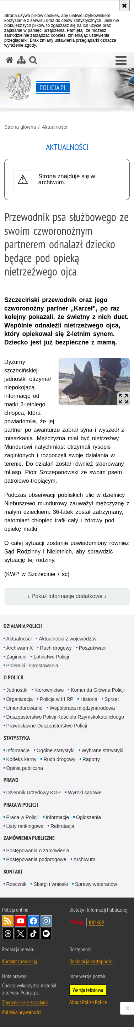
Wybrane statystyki (102, 750)
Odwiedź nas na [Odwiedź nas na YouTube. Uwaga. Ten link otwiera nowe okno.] (20, 921)
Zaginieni (16, 657)
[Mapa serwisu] (21, 60)
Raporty (91, 759)
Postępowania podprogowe (36, 859)
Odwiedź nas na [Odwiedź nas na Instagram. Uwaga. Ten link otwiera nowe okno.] (46, 921)
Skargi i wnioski (50, 884)
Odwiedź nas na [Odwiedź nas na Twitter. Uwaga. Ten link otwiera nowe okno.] (20, 933)
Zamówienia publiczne (29, 838)
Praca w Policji (21, 804)
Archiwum (84, 859)
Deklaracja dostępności (91, 961)
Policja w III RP (56, 699)
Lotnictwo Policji (51, 657)
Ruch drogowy (56, 648)
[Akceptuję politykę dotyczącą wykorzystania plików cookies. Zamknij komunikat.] (124, 5)
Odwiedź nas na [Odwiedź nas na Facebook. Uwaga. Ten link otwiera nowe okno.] (33, 921)
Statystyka (17, 738)
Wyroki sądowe (85, 792)
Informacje (18, 750)
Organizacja (19, 699)
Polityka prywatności (21, 1012)
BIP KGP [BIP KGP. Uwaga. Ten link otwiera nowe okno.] (96, 922)
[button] (121, 60)
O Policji (13, 677)
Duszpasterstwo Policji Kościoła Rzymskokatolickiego (65, 717)
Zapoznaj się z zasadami (25, 1002)
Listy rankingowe (24, 826)
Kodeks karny (21, 759)
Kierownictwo (49, 690)
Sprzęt (111, 699)
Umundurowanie (24, 708)
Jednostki (16, 690)
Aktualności (54, 127)
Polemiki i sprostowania (32, 665)
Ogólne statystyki (56, 750)
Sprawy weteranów (96, 884)
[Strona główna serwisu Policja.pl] (10, 60)
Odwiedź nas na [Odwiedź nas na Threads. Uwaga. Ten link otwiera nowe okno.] (8, 933)
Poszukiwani (93, 648)
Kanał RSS (8, 921)
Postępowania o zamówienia (37, 850)
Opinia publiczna (24, 768)
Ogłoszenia (88, 817)
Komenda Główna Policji (98, 690)
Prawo (11, 780)
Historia (88, 699)
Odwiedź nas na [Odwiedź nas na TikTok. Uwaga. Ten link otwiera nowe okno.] (33, 933)
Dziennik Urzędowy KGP (33, 792)
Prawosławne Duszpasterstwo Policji (46, 726)
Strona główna (20, 127)
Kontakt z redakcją (19, 961)
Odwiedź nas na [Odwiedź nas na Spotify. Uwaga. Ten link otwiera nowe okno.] (46, 933)
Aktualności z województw (67, 639)
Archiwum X (19, 648)
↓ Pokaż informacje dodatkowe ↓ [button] (67, 596)
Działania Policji (23, 626)
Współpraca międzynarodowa (82, 708)
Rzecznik (16, 884)
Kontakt (13, 871)
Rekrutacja (62, 826)
